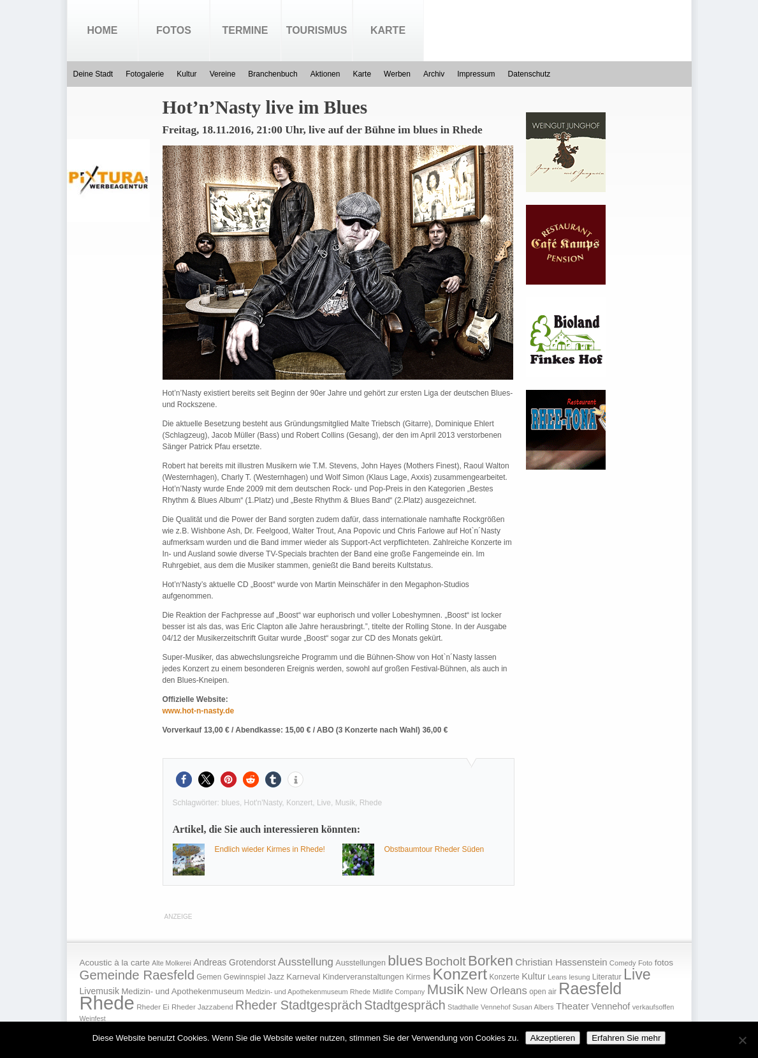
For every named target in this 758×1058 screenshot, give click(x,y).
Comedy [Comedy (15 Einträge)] (622, 963)
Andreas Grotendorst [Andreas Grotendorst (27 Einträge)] (234, 962)
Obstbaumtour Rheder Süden (434, 849)
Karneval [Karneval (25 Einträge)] (303, 976)
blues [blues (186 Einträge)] (405, 960)
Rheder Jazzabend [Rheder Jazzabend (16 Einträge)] (202, 1007)
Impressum (476, 74)
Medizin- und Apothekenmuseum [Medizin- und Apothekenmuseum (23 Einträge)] (182, 991)
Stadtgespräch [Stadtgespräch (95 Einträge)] (404, 1005)
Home (102, 30)
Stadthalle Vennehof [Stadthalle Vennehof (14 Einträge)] (479, 1007)
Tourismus (316, 30)
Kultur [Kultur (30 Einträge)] (533, 976)
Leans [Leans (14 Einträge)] (557, 977)
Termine (245, 30)
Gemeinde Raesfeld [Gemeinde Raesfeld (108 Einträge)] (137, 975)
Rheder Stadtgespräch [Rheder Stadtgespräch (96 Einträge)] (298, 1005)
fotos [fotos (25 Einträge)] (664, 962)
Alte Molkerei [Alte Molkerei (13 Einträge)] (171, 963)
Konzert (299, 802)
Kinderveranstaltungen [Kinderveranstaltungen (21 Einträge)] (363, 976)
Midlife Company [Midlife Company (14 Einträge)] (399, 991)
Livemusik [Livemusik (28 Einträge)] (100, 991)
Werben (397, 74)
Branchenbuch (272, 74)
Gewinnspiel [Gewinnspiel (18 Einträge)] (245, 976)
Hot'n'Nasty (263, 802)
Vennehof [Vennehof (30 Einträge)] (610, 1006)
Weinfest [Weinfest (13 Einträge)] (93, 1018)
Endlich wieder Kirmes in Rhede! (270, 849)
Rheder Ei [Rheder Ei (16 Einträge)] (152, 1007)
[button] (184, 779)
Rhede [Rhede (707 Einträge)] (107, 1002)
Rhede (371, 802)
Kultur (186, 74)
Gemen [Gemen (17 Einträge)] (208, 976)
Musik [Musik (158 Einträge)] (445, 989)
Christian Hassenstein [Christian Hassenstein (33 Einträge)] (561, 962)
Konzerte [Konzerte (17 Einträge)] (504, 976)
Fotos (173, 30)
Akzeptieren (552, 1038)
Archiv (433, 74)
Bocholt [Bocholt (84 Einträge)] (445, 961)
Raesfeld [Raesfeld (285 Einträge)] (590, 988)
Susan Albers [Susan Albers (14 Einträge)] (533, 1007)
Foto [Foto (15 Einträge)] (645, 963)
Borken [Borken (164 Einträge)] (490, 961)
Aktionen (325, 74)
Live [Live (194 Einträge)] (637, 974)
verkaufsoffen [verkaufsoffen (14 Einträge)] (653, 1007)
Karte (387, 30)
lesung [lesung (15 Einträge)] (579, 977)
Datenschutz (529, 74)
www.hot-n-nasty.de (199, 710)
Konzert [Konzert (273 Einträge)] (460, 974)
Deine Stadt (93, 74)
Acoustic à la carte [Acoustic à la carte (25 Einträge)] (115, 962)
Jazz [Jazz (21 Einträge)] (276, 976)
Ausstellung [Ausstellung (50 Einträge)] (305, 962)
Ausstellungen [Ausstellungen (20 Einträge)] (360, 962)
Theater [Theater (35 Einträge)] (572, 1006)
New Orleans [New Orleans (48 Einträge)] (496, 991)
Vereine (223, 74)
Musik (345, 802)
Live (324, 802)
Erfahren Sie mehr (626, 1038)
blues (230, 802)
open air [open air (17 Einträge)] (543, 991)
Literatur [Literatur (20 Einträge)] (607, 976)
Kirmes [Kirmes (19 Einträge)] (418, 976)
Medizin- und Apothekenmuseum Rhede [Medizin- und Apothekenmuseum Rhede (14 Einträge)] (308, 991)
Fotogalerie (145, 74)
